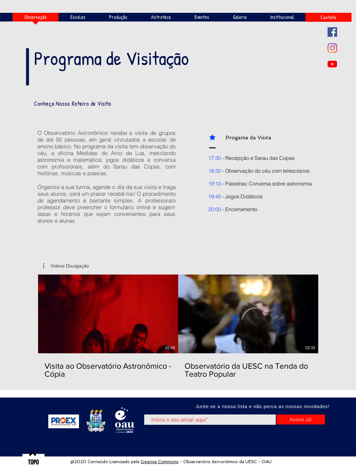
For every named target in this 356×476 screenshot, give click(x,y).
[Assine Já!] (300, 419)
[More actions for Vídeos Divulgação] (66, 265)
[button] (66, 265)
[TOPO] (33, 462)
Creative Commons (159, 461)
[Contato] (328, 17)
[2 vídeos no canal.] (178, 326)
